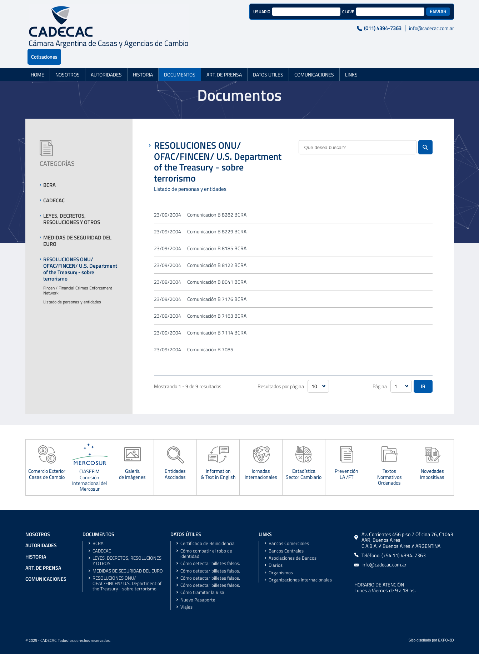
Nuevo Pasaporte (197, 599)
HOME (37, 59)
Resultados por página (281, 386)
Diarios (276, 565)
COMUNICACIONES (314, 59)
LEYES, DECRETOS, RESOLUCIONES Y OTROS (127, 561)
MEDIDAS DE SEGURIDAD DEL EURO (128, 571)
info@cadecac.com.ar (395, 28)
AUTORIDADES (106, 59)
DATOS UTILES (268, 59)
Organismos (281, 572)
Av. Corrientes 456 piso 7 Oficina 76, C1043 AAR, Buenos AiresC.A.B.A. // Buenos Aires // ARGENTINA (407, 540)
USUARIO (226, 11)
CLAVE (312, 11)
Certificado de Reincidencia (207, 543)
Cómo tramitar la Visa (202, 592)
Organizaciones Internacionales (300, 579)
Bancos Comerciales (289, 543)
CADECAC (102, 551)
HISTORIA (143, 59)
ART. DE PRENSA (224, 59)
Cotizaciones (437, 11)
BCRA (98, 543)
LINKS (351, 59)
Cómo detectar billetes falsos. (210, 563)
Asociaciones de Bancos (292, 558)
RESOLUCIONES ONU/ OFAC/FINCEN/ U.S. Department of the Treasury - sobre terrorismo (127, 584)
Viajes (186, 607)
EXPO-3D (446, 640)
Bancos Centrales (286, 551)
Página (380, 386)
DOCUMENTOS (179, 59)
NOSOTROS (67, 59)
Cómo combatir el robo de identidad (206, 554)
